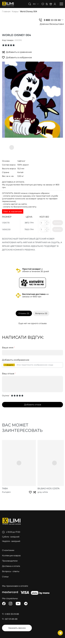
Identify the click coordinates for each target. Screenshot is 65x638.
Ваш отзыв (9, 373)
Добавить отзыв (32, 404)
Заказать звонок (17, 628)
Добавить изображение (15, 360)
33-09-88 (52, 20)
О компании (8, 550)
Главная (6, 11)
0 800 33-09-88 (12, 614)
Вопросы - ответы (10, 571)
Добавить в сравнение (17, 52)
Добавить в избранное (17, 57)
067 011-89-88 (11, 619)
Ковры (15, 11)
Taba (5, 488)
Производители (9, 560)
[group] (32, 100)
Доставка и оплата (11, 566)
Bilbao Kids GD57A (48, 488)
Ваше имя (8, 347)
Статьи (5, 576)
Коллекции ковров (11, 555)
